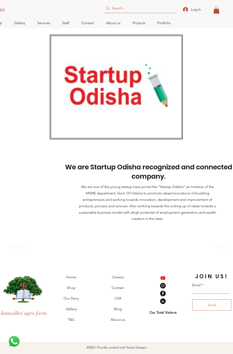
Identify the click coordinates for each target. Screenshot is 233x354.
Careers (118, 277)
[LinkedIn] (163, 301)
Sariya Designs (136, 347)
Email (196, 285)
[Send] (211, 305)
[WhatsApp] (14, 341)
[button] (216, 10)
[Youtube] (163, 278)
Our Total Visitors (163, 312)
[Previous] (24, 246)
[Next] (210, 246)
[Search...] (139, 8)
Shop (71, 288)
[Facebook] (163, 293)
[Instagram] (163, 285)
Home (71, 277)
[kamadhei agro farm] (24, 313)
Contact (118, 288)
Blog (118, 309)
